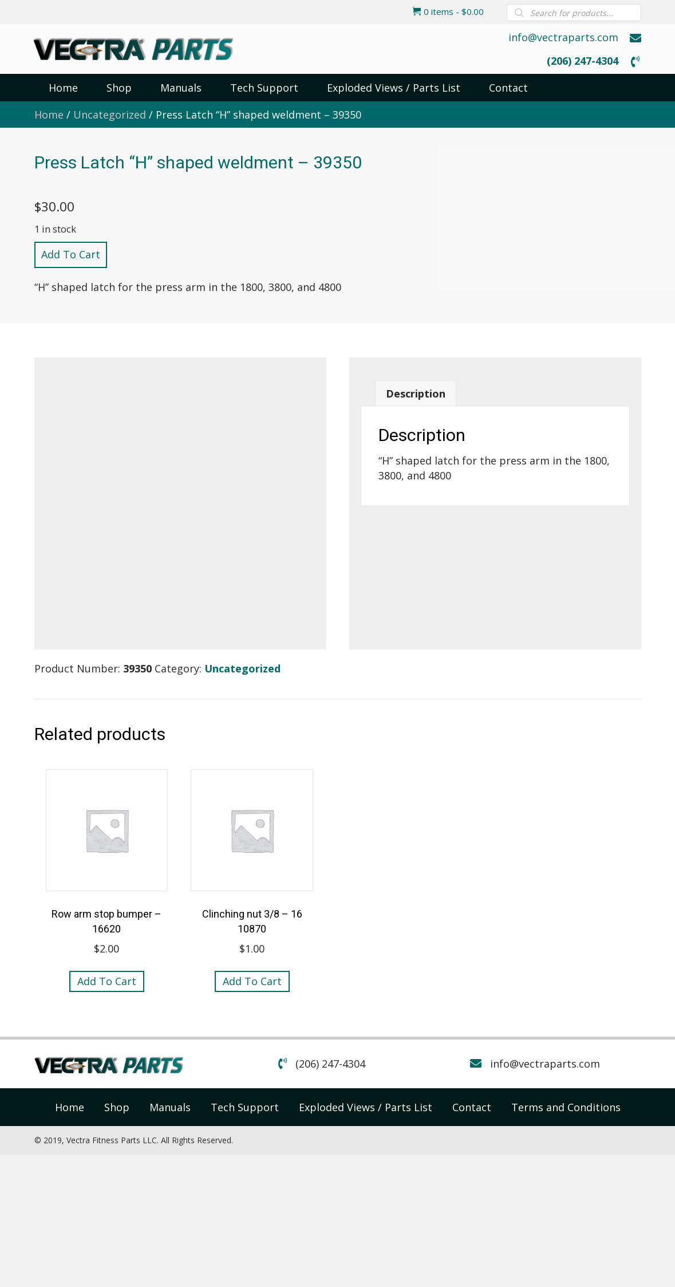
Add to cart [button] (106, 981)
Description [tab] (415, 393)
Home (49, 114)
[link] (69, 1107)
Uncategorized (109, 114)
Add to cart (70, 254)
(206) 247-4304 (582, 61)
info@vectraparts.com (563, 37)
